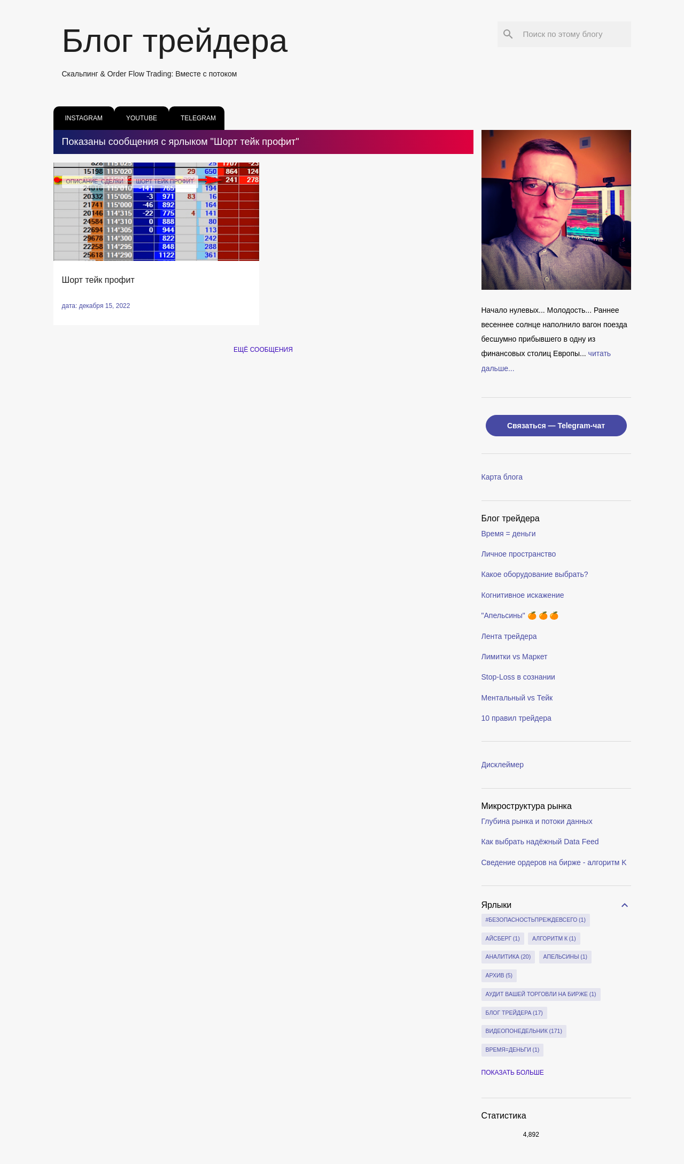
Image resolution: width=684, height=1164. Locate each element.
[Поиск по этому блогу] (575, 34)
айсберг (503, 939)
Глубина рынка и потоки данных (537, 821)
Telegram (195, 118)
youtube (138, 118)
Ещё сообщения (263, 349)
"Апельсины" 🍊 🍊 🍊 (520, 615)
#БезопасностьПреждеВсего (536, 920)
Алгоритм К (554, 939)
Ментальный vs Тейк (517, 697)
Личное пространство (518, 554)
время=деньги (513, 1050)
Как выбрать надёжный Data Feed (540, 841)
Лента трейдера (509, 636)
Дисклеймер (502, 764)
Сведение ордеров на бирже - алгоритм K (554, 862)
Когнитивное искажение (522, 595)
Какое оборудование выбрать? (534, 574)
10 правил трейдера (516, 718)
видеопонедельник (524, 1031)
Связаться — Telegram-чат (556, 425)
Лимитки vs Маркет (514, 656)
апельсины (565, 957)
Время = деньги (508, 533)
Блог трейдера (175, 40)
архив (499, 976)
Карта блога (502, 477)
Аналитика (508, 957)
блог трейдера (514, 1013)
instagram (80, 118)
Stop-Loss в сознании (518, 677)
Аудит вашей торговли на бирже (541, 994)
